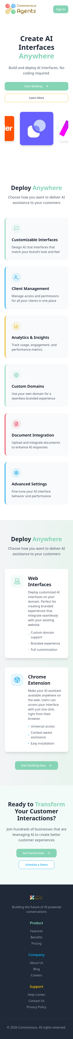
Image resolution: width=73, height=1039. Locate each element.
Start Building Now (36, 765)
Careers (36, 975)
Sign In (60, 9)
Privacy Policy (36, 1007)
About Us (36, 963)
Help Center (36, 994)
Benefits (36, 937)
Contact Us (36, 1001)
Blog (36, 969)
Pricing (37, 943)
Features (36, 931)
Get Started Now (36, 853)
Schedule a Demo (36, 864)
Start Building (36, 86)
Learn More (36, 98)
